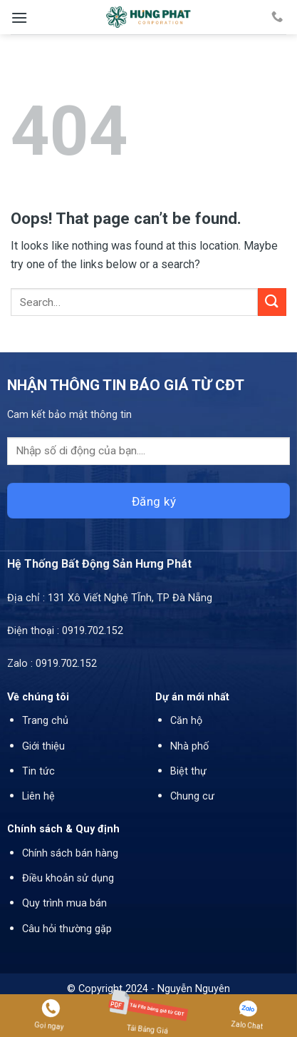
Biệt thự (188, 771)
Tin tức (38, 771)
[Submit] (272, 302)
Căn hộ (186, 721)
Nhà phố (189, 746)
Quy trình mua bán (64, 903)
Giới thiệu (43, 746)
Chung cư (192, 796)
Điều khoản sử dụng (68, 878)
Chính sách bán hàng (70, 853)
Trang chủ (45, 721)
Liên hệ (38, 796)
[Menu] (19, 17)
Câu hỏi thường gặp (67, 929)
